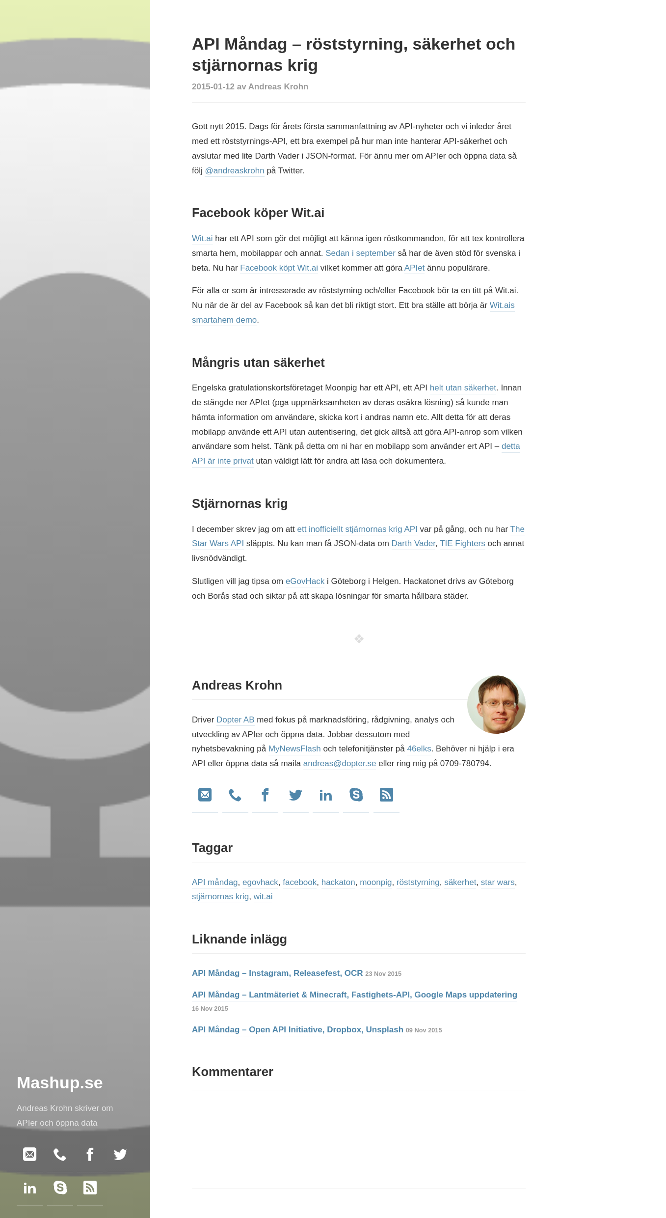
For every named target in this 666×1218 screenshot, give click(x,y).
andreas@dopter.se (339, 763)
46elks (419, 748)
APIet (414, 268)
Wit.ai (202, 238)
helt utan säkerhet (463, 387)
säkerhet (460, 882)
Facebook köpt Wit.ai (279, 268)
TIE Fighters (462, 543)
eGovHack (305, 581)
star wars (498, 882)
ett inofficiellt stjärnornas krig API (357, 529)
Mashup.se (60, 1082)
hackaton (338, 882)
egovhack (260, 882)
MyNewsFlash (294, 748)
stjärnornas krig (220, 896)
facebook (300, 882)
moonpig (376, 882)
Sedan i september (360, 253)
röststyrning (418, 882)
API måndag (215, 882)
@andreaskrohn (234, 170)
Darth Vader (413, 543)
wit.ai (263, 896)
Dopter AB (235, 719)
